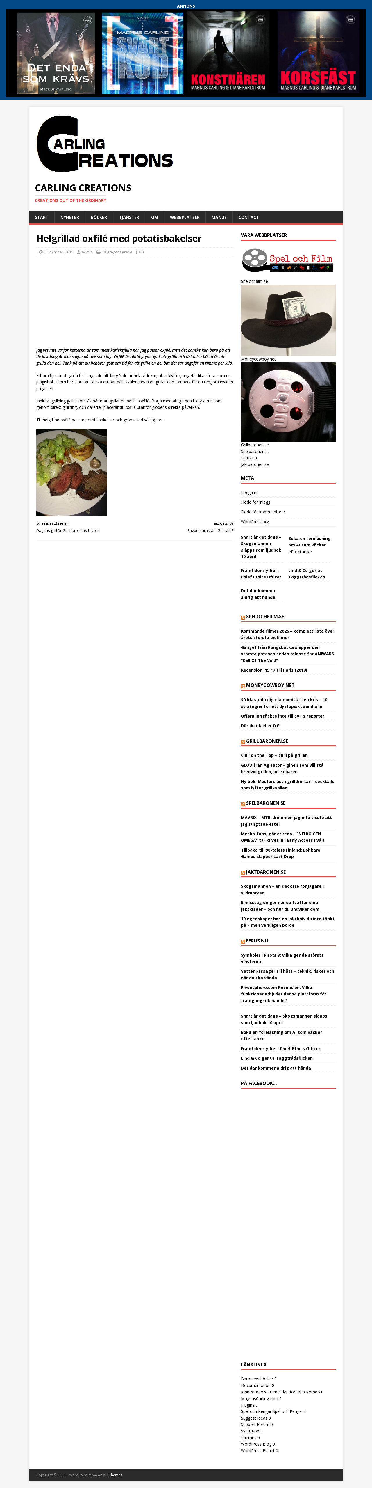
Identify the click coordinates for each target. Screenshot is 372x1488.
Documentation (256, 1385)
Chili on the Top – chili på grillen (274, 755)
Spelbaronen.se (255, 451)
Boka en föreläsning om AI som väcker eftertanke (309, 545)
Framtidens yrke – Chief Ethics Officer (280, 1048)
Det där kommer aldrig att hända (276, 1068)
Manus (219, 217)
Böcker (99, 217)
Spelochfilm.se (265, 616)
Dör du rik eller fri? (260, 725)
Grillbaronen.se (267, 741)
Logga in (249, 492)
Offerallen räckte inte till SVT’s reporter (282, 716)
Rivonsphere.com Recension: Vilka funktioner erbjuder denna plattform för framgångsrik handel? (283, 994)
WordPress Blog (256, 1444)
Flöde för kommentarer (263, 511)
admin (87, 252)
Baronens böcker (257, 1379)
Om (154, 217)
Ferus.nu (249, 458)
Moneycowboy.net (270, 685)
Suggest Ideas (254, 1418)
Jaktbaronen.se (255, 464)
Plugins (247, 1405)
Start (42, 217)
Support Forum (255, 1424)
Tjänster (129, 217)
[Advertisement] (134, 303)
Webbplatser (185, 217)
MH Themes (112, 1475)
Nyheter (69, 217)
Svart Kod (250, 1431)
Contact (249, 217)
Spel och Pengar (256, 1411)
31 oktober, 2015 (58, 252)
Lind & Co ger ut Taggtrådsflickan (277, 1058)
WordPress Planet (258, 1450)
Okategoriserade (117, 252)
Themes (248, 1437)
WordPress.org (255, 521)
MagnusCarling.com (259, 1398)
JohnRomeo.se (255, 1392)
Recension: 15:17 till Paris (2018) (274, 670)
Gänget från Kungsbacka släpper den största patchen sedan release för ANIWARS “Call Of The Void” (287, 653)
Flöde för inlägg (255, 502)
